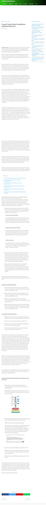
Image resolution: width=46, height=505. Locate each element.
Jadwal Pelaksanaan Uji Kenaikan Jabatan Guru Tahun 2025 (14, 178)
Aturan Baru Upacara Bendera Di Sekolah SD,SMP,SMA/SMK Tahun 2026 (14, 193)
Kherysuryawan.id (8, 1)
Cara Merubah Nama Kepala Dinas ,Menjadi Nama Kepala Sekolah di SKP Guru (14, 187)
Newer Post (4, 499)
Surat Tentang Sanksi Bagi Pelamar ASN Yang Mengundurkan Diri (12, 181)
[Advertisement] (23, 11)
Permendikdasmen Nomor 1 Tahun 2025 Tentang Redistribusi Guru (12, 184)
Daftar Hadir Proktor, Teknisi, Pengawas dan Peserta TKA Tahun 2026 (38, 59)
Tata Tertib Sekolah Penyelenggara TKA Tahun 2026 (37, 32)
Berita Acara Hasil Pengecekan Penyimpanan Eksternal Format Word (14, 190)
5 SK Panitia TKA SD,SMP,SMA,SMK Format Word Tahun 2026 (38, 54)
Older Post (27, 499)
